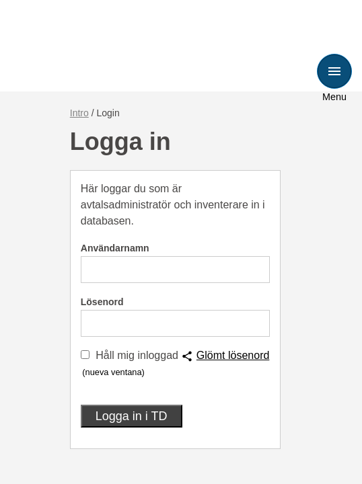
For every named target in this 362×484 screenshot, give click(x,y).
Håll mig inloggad (137, 355)
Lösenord (102, 301)
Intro (79, 113)
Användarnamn (115, 248)
